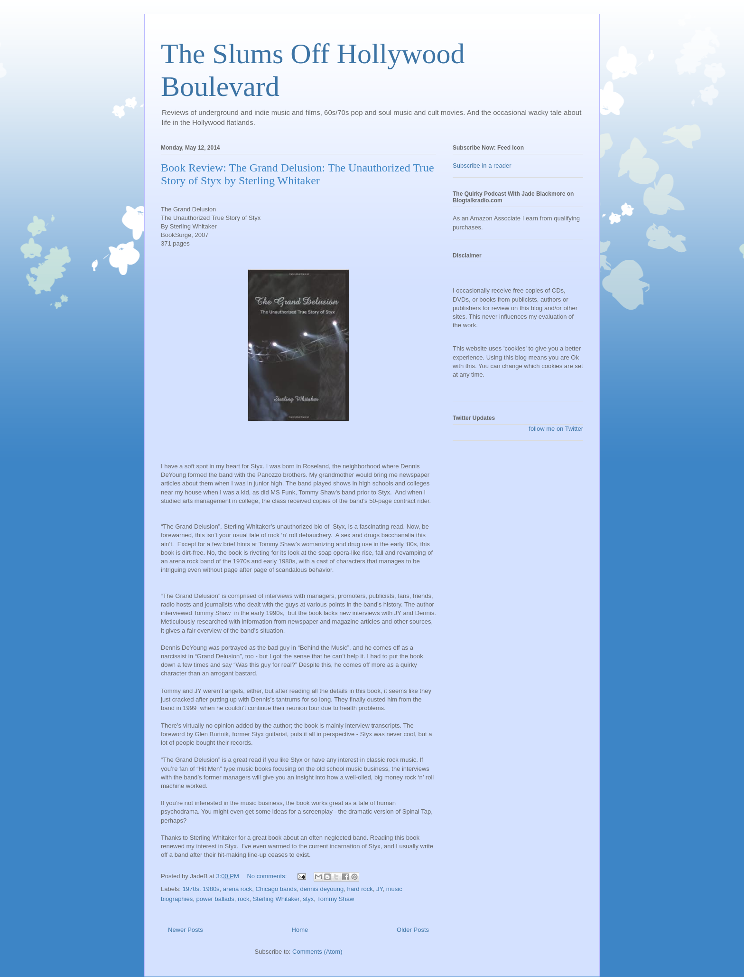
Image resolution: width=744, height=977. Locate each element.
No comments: (267, 876)
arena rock (237, 888)
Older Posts (413, 929)
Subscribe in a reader (482, 165)
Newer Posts (185, 929)
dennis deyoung (322, 888)
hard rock (360, 888)
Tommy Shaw (335, 898)
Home (300, 929)
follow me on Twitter (556, 428)
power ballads (215, 898)
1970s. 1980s (201, 888)
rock (244, 898)
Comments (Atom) (317, 951)
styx (308, 898)
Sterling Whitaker (276, 898)
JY (379, 888)
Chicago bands (276, 888)
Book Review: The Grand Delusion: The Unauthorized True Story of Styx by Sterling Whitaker (297, 174)
